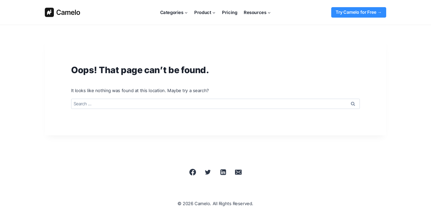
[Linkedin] (223, 172)
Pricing (229, 12)
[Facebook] (192, 172)
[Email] (238, 172)
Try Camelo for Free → (359, 12)
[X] (207, 172)
